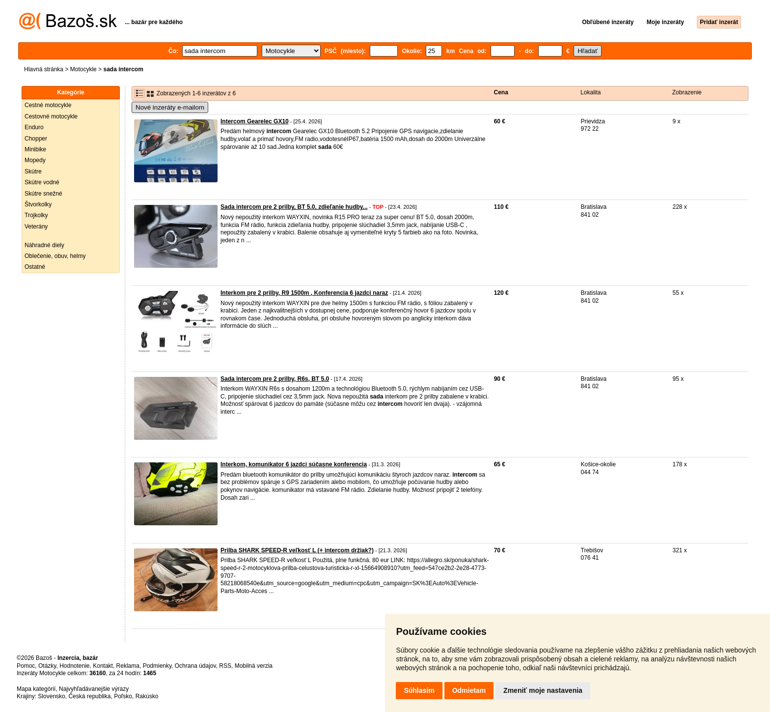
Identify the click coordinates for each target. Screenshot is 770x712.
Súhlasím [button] (419, 690)
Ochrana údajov (195, 665)
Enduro (34, 127)
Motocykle (83, 69)
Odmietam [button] (469, 690)
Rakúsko (147, 696)
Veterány (36, 226)
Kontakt (103, 665)
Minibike (35, 149)
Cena (501, 92)
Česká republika (89, 696)
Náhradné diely (44, 245)
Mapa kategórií (36, 688)
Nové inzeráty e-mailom (170, 107)
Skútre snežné (43, 193)
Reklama (127, 665)
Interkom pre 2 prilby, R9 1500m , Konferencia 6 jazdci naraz (304, 292)
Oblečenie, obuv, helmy (55, 256)
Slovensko (51, 696)
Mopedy (35, 160)
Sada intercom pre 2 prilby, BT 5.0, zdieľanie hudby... (294, 206)
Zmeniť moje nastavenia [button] (542, 690)
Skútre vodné (42, 182)
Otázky (47, 665)
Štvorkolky (38, 204)
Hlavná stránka (43, 69)
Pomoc (26, 665)
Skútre (33, 171)
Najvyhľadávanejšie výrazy (94, 688)
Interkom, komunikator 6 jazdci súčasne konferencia (293, 464)
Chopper (36, 138)
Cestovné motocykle (51, 116)
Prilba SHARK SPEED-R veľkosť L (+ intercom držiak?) (297, 550)
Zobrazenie (687, 92)
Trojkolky (36, 215)
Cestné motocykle (48, 105)
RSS (225, 665)
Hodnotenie (74, 665)
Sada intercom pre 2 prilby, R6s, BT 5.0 (274, 378)
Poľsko (123, 696)
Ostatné (35, 266)
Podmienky (157, 665)
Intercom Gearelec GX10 (254, 121)
